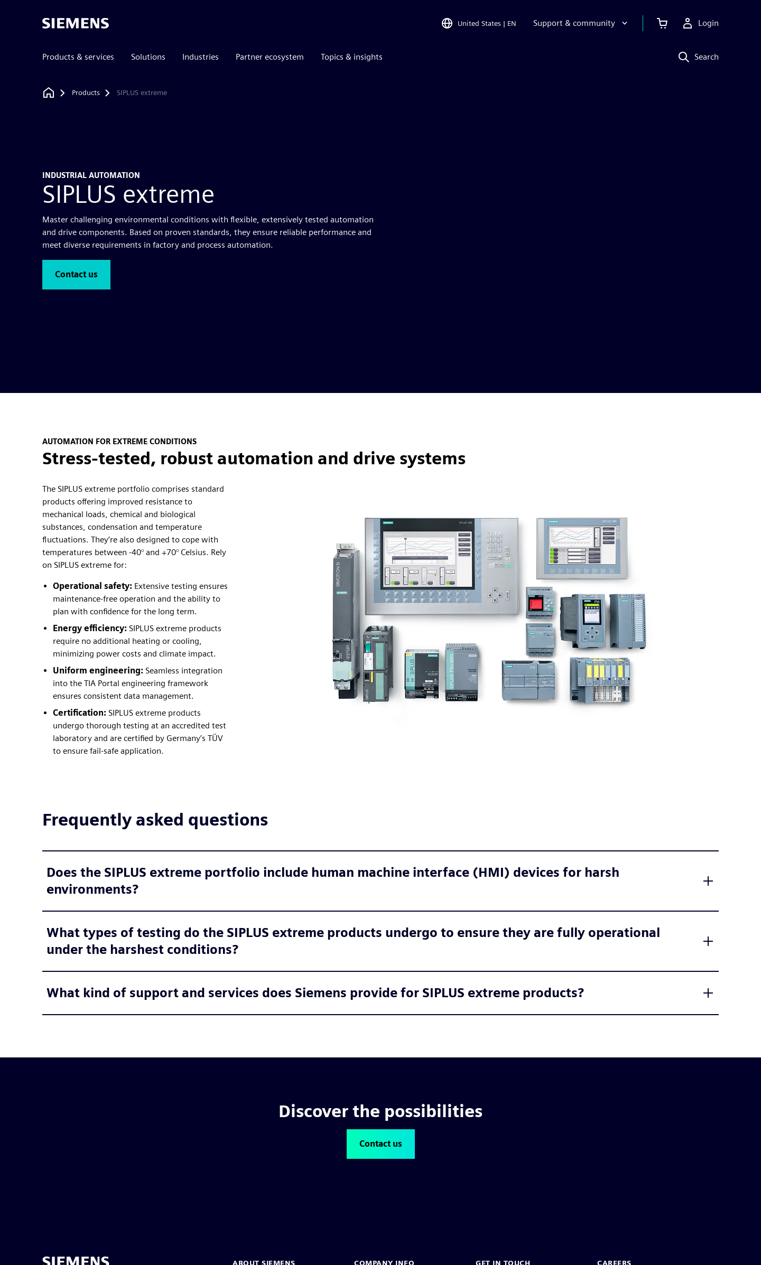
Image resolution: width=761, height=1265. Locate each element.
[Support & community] (581, 23)
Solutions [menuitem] (148, 57)
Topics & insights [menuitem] (352, 57)
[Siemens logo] (75, 23)
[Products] (86, 93)
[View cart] (662, 23)
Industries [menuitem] (200, 57)
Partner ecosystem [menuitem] (270, 57)
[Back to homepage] (48, 92)
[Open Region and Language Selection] (479, 23)
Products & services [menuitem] (78, 57)
